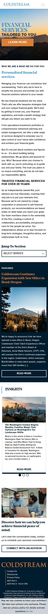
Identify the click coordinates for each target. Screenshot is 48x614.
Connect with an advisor (24, 548)
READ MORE (24, 373)
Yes (27, 612)
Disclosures (12, 575)
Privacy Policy (13, 578)
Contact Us (12, 571)
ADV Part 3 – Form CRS (17, 584)
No (31, 612)
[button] (20, 475)
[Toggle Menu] (43, 4)
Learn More (17, 42)
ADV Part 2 (12, 581)
